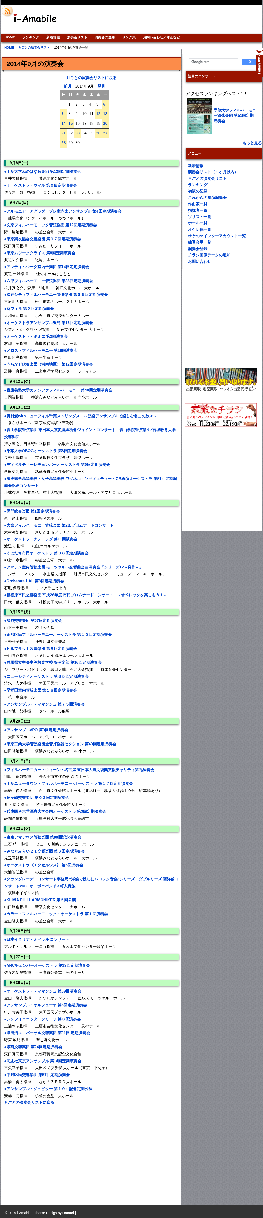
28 (64, 143)
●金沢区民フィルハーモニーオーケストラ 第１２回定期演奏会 (58, 635)
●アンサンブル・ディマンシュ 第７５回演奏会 (44, 704)
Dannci (68, 1213)
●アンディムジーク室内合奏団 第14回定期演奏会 (46, 267)
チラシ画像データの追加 (209, 255)
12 (98, 114)
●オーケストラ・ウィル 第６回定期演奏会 (40, 185)
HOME (10, 37)
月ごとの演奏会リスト (207, 179)
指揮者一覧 (197, 210)
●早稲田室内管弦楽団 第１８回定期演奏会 (40, 690)
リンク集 (129, 37)
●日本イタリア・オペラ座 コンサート (36, 939)
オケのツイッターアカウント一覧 (217, 236)
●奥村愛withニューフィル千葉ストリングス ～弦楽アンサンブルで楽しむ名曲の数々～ (80, 416)
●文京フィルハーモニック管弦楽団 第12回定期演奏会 (50, 225)
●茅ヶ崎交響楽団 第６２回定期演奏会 (36, 798)
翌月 (101, 86)
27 (105, 133)
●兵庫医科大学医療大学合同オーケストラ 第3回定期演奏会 (55, 811)
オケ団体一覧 (199, 230)
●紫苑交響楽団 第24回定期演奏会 (33, 1047)
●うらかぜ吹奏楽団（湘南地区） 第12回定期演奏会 (48, 364)
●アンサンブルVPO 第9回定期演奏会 (36, 730)
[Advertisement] (45, 1151)
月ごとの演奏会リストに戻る (91, 78)
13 (105, 114)
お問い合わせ (199, 261)
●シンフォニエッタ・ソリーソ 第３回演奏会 (42, 1019)
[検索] (213, 62)
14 (64, 123)
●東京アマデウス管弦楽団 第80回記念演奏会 (42, 837)
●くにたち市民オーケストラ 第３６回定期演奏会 (46, 553)
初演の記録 (197, 191)
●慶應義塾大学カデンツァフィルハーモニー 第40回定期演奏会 (58, 390)
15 (71, 123)
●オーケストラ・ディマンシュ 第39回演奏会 (42, 991)
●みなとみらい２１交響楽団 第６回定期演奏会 (44, 851)
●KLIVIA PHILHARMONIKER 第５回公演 (40, 900)
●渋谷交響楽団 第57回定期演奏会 (33, 621)
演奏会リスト (77, 37)
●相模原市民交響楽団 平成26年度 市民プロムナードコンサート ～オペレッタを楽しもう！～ (85, 595)
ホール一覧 (197, 223)
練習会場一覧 (199, 242)
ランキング (30, 37)
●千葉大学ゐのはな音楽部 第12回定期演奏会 (42, 172)
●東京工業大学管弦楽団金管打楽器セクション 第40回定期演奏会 (60, 744)
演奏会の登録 (105, 37)
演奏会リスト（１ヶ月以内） (213, 172)
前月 (67, 86)
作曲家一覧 (197, 204)
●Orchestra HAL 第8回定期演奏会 (34, 581)
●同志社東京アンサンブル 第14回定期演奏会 (42, 1061)
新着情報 (53, 37)
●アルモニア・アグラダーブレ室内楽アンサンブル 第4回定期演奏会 (63, 211)
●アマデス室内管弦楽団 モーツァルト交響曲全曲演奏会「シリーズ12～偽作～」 (73, 567)
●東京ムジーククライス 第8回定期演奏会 (39, 253)
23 (77, 133)
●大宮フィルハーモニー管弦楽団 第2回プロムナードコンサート (59, 525)
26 (98, 133)
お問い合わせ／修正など (161, 37)
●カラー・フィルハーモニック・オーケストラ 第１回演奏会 (56, 914)
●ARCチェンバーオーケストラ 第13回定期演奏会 (47, 965)
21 (64, 133)
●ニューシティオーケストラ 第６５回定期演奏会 (46, 676)
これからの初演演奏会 (207, 198)
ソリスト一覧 (199, 217)
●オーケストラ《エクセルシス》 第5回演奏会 (43, 865)
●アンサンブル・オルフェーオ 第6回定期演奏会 (45, 1005)
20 (105, 123)
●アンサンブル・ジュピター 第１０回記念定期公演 (48, 1089)
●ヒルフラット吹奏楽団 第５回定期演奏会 (40, 649)
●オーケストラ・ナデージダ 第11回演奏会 (40, 539)
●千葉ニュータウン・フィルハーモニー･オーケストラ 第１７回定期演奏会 (68, 784)
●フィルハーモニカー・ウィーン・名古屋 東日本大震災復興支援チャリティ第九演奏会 (79, 770)
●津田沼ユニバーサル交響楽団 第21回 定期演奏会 (47, 1033)
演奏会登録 (197, 249)
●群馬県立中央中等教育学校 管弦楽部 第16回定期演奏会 (53, 662)
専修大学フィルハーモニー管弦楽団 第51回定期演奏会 (235, 115)
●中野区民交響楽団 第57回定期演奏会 (37, 1075)
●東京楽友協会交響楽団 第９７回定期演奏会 (42, 239)
